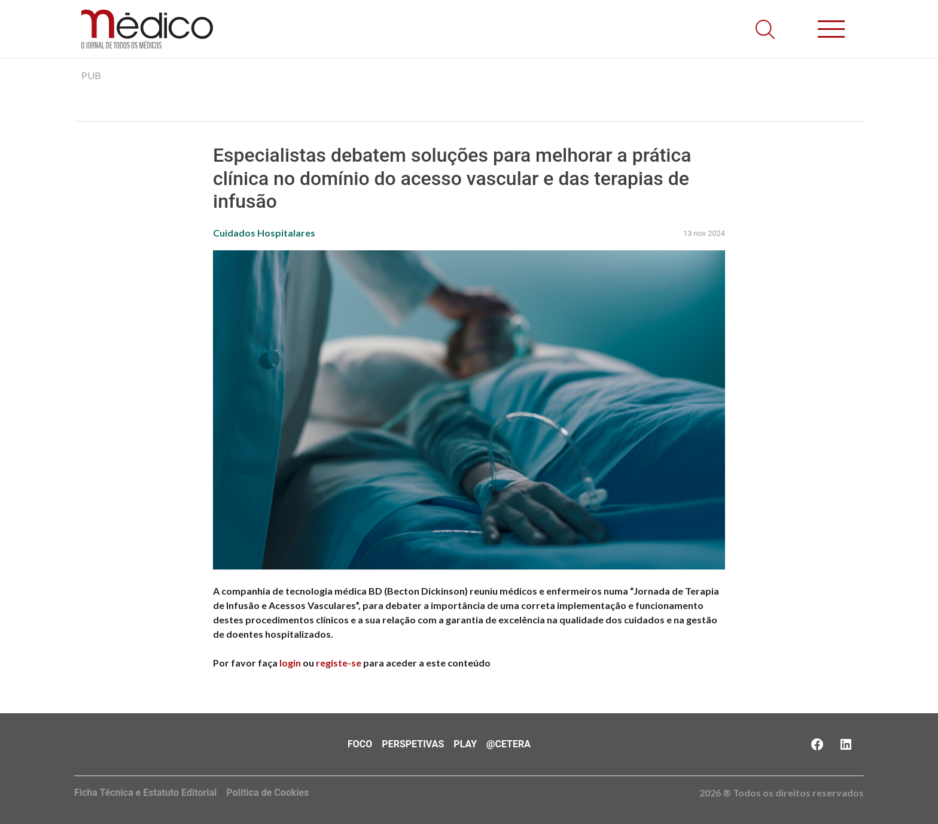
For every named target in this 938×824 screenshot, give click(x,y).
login (290, 662)
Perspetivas (413, 744)
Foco (360, 744)
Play (465, 744)
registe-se (338, 662)
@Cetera (508, 744)
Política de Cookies (267, 792)
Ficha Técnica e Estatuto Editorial (145, 792)
